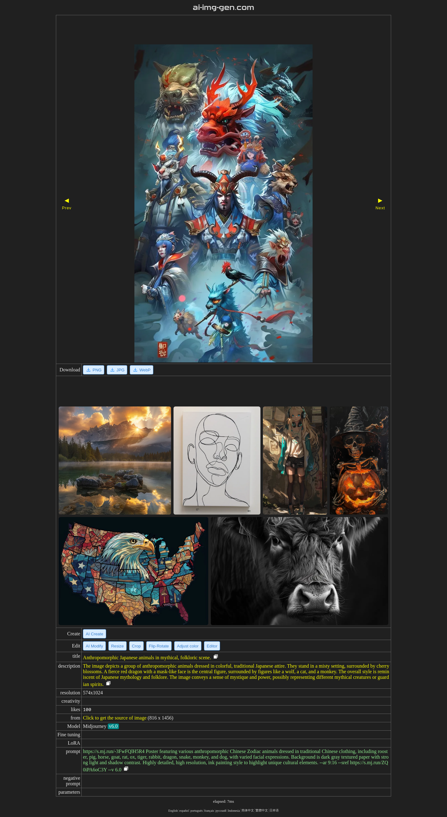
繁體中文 (261, 810)
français (209, 810)
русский (221, 810)
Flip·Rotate (159, 646)
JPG (117, 370)
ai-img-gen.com (224, 7)
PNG (94, 370)
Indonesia (234, 810)
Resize (117, 646)
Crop (136, 646)
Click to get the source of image (114, 717)
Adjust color (188, 646)
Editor (212, 646)
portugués (196, 810)
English (173, 810)
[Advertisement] (212, 30)
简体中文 (248, 810)
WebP (142, 370)
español (184, 810)
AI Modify (94, 646)
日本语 (274, 810)
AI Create (94, 634)
